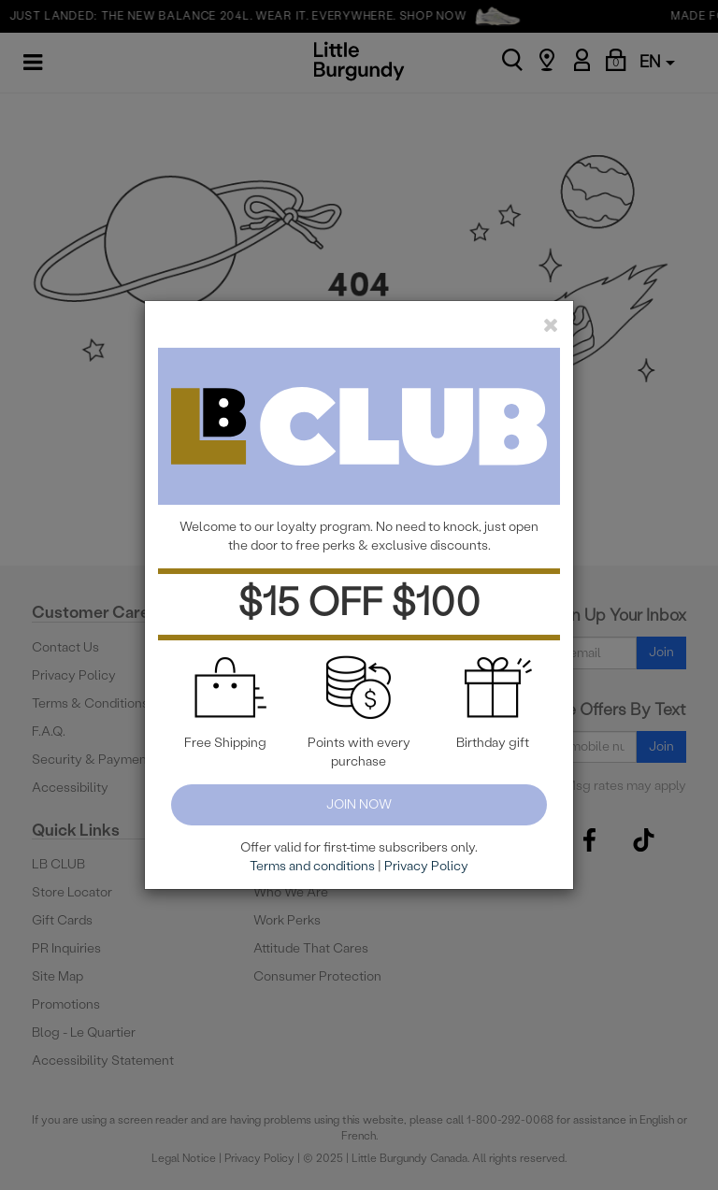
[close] (551, 325)
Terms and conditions (312, 866)
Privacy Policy (426, 866)
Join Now (359, 804)
